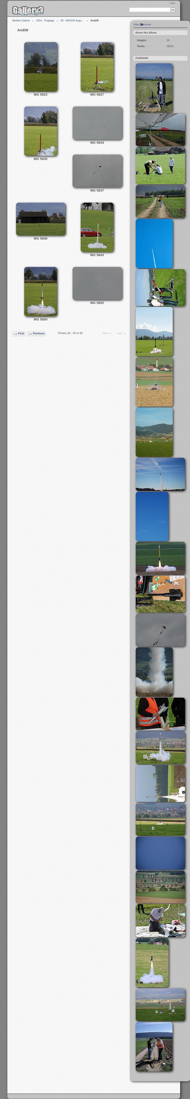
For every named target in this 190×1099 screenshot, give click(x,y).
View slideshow (142, 24)
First (19, 334)
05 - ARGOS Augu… (72, 20)
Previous (36, 334)
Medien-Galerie (21, 20)
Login (172, 3)
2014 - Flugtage (45, 20)
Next (108, 334)
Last (121, 334)
